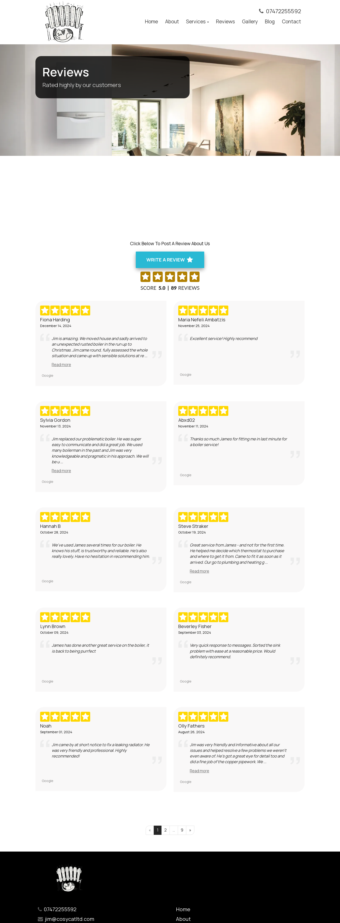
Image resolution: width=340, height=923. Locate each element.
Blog (270, 21)
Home (151, 21)
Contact (291, 21)
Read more (61, 364)
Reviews (225, 21)
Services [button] (197, 21)
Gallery (250, 21)
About (172, 21)
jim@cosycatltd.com (69, 919)
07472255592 (283, 11)
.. (174, 830)
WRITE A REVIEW (169, 260)
